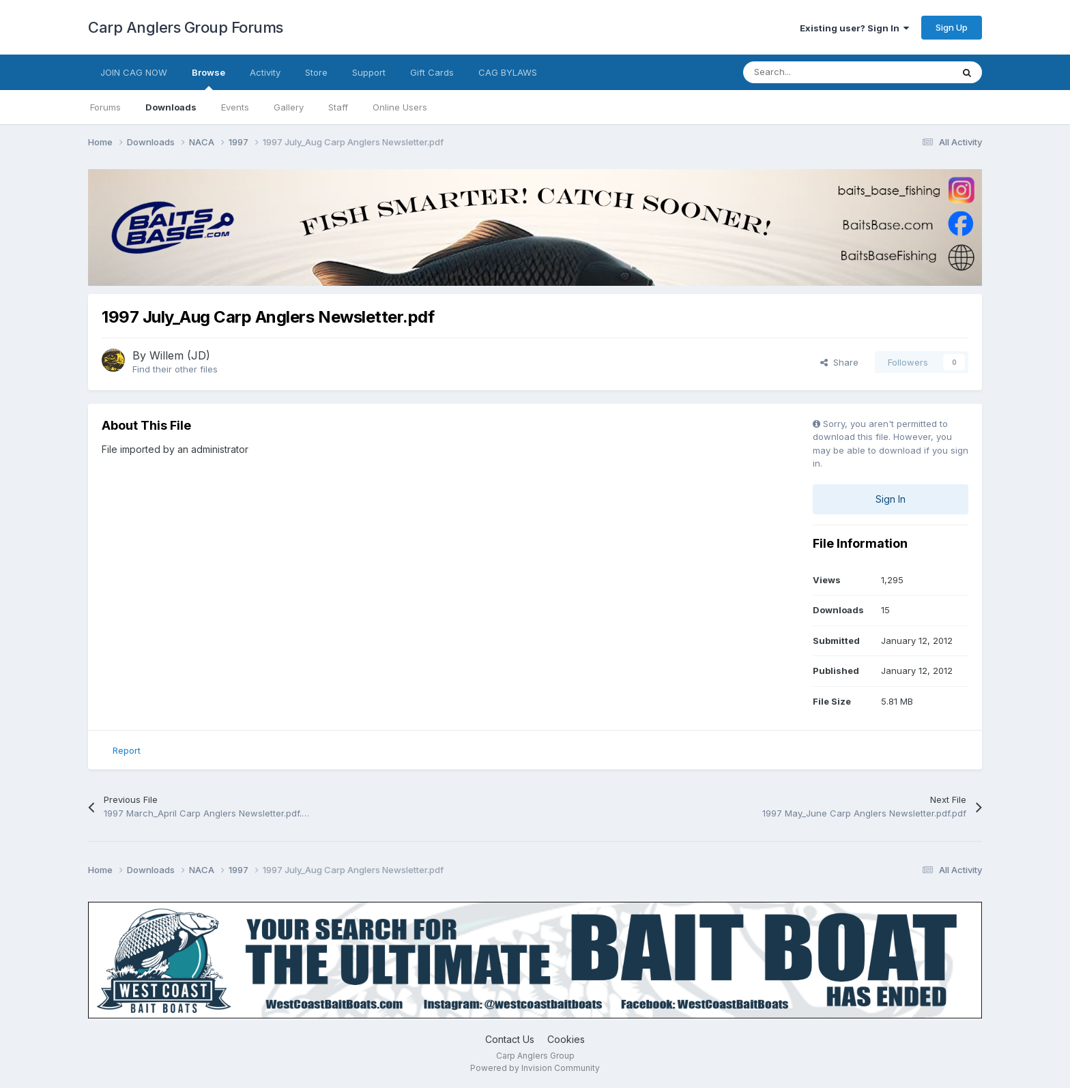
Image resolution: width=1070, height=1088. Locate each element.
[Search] (817, 72)
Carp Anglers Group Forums (185, 27)
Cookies (566, 1039)
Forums (105, 107)
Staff (338, 107)
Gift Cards (432, 72)
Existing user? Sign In (854, 28)
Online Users (400, 107)
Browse (208, 78)
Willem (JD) (179, 355)
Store (316, 72)
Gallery (289, 107)
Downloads (171, 107)
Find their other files (175, 369)
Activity (265, 72)
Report (127, 750)
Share (839, 362)
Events (235, 107)
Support (369, 72)
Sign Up (952, 27)
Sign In (891, 499)
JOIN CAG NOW (133, 72)
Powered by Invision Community (535, 1068)
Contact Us (509, 1039)
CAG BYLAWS (507, 72)
